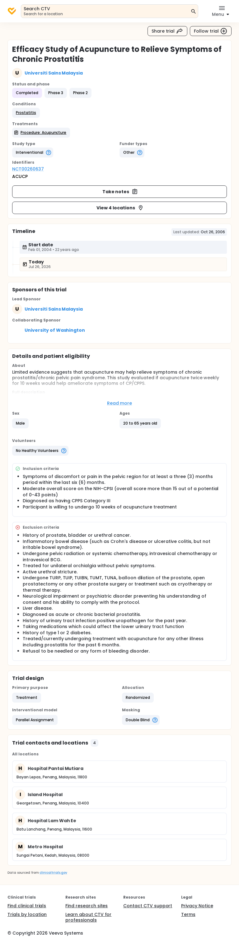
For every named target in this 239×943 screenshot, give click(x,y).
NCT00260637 (28, 169)
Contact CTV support (147, 906)
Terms (188, 914)
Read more (119, 403)
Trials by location (27, 914)
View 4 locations (120, 208)
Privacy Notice (197, 906)
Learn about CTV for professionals (88, 917)
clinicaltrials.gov (53, 872)
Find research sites (86, 906)
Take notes (120, 192)
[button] (26, 113)
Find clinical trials (26, 906)
